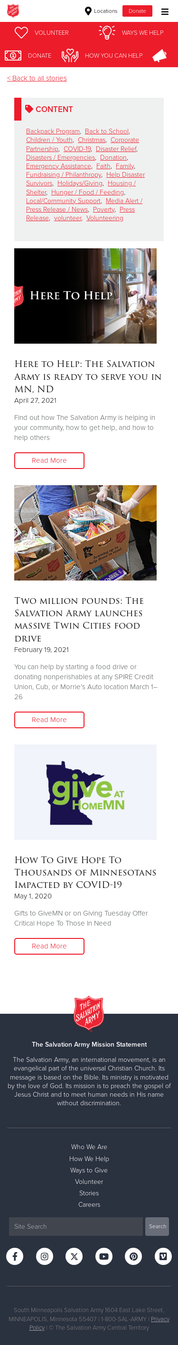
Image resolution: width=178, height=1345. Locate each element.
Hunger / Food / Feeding (87, 192)
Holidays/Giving (80, 183)
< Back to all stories (37, 78)
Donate (137, 11)
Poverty (103, 209)
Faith (103, 166)
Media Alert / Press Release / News (84, 205)
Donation (113, 157)
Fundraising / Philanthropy (63, 175)
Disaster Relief (116, 149)
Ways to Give (89, 1170)
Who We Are (89, 1147)
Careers (89, 1205)
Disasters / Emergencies (60, 157)
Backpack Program (53, 131)
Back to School (107, 131)
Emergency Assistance (58, 166)
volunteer (67, 218)
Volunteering (104, 218)
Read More (49, 460)
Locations (101, 11)
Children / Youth (49, 140)
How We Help (89, 1159)
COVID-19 (77, 149)
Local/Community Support (63, 201)
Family (125, 166)
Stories (89, 1193)
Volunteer (89, 1182)
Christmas (91, 140)
